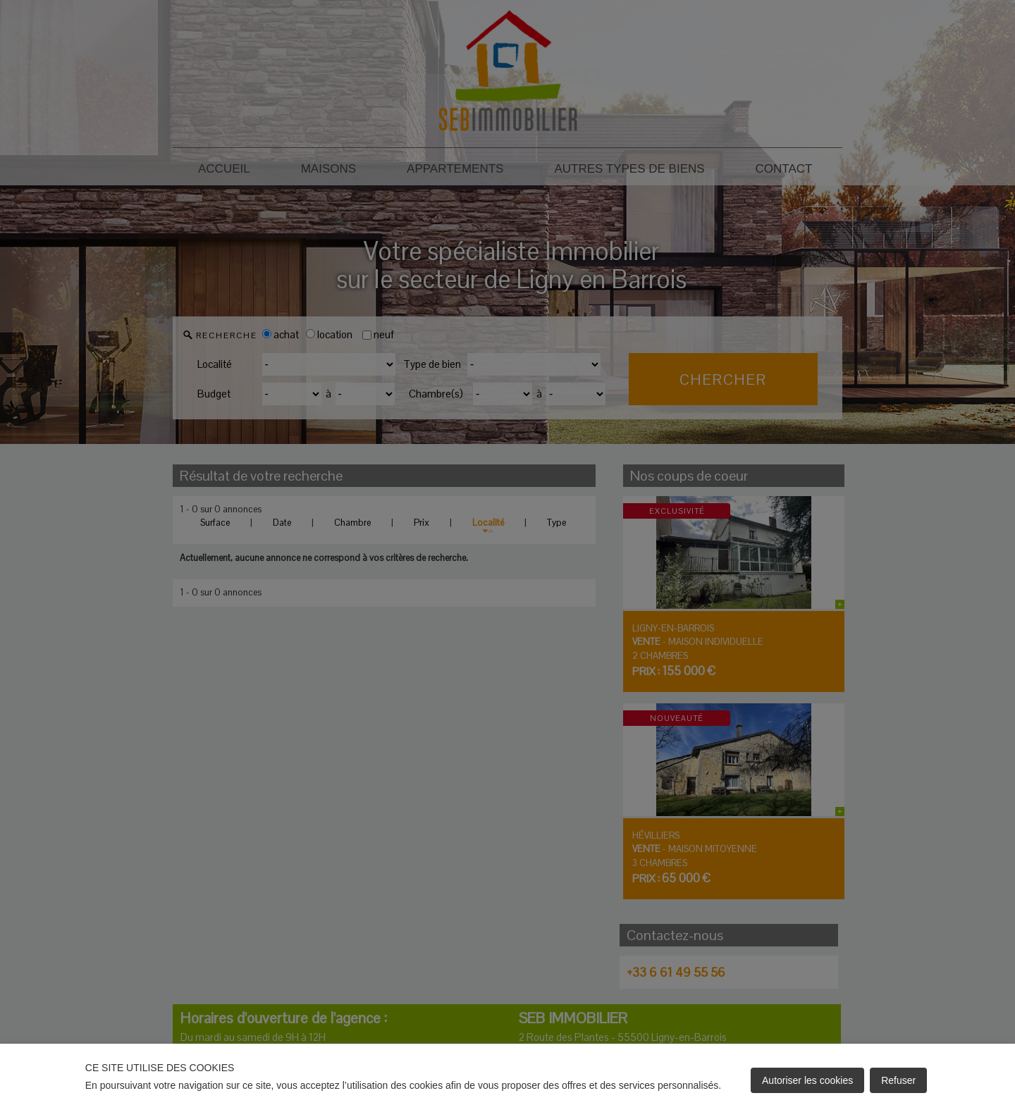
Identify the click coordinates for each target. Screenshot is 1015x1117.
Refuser (898, 1080)
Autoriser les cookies (807, 1080)
